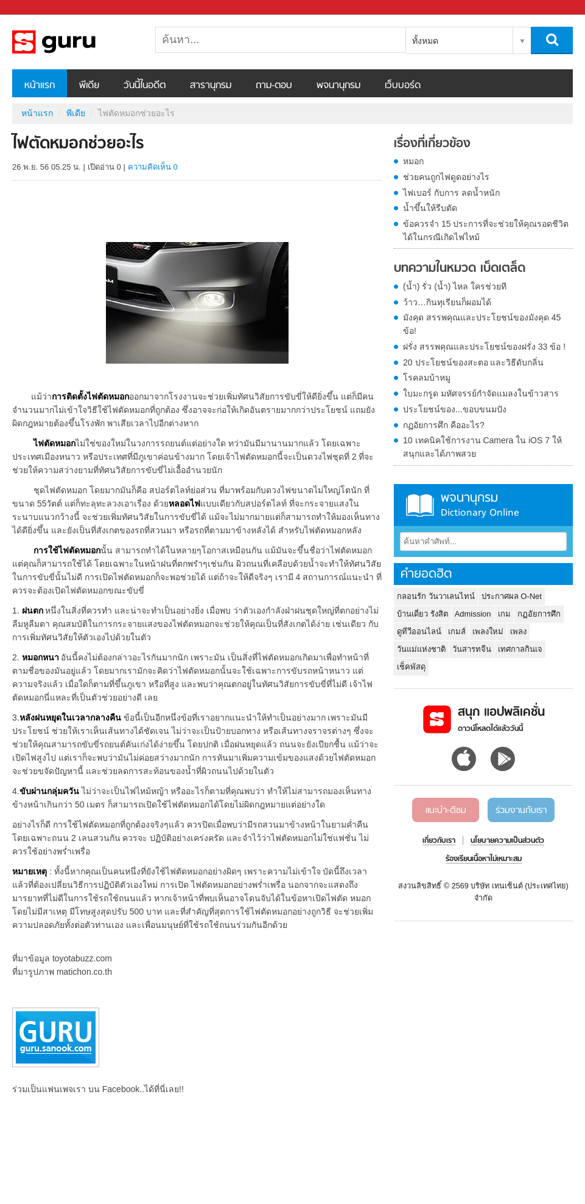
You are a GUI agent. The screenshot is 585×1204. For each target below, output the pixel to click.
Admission (473, 613)
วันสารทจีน (471, 649)
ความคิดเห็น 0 (153, 166)
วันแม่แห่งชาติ (421, 649)
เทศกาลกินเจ (520, 649)
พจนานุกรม (338, 86)
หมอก (413, 161)
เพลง (518, 631)
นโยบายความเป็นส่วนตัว (507, 841)
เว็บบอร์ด (403, 86)
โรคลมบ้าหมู (426, 377)
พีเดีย (89, 86)
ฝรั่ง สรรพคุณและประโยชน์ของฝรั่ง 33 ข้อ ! (484, 346)
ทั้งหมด (425, 41)
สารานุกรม (210, 86)
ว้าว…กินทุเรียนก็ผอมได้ (447, 302)
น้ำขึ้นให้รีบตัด (430, 208)
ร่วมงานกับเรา (521, 810)
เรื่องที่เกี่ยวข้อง (432, 144)
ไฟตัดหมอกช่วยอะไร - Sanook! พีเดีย (76, 42)
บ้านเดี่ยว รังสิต (422, 613)
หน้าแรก (39, 86)
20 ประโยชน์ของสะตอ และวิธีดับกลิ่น (473, 362)
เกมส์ (457, 631)
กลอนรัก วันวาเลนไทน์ (436, 596)
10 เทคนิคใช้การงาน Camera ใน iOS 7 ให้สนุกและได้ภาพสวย (482, 446)
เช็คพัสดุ (411, 666)
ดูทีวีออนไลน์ (419, 631)
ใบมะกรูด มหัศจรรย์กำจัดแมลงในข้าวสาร (481, 393)
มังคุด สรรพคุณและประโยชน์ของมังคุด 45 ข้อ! (482, 324)
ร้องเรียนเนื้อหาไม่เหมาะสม (484, 859)
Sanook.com (36, 7)
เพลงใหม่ (487, 631)
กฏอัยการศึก (539, 613)
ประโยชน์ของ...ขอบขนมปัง (454, 409)
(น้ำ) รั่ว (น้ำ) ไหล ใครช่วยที (454, 286)
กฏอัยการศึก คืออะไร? (444, 425)
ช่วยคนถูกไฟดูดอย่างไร (446, 177)
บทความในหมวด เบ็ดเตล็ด (459, 269)
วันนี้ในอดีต (145, 86)
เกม (504, 613)
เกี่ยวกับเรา (438, 841)
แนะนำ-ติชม (446, 810)
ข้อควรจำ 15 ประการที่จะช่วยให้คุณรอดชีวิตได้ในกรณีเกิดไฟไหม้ (486, 230)
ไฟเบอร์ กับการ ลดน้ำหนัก (451, 193)
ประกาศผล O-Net (512, 596)
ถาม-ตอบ (274, 86)
